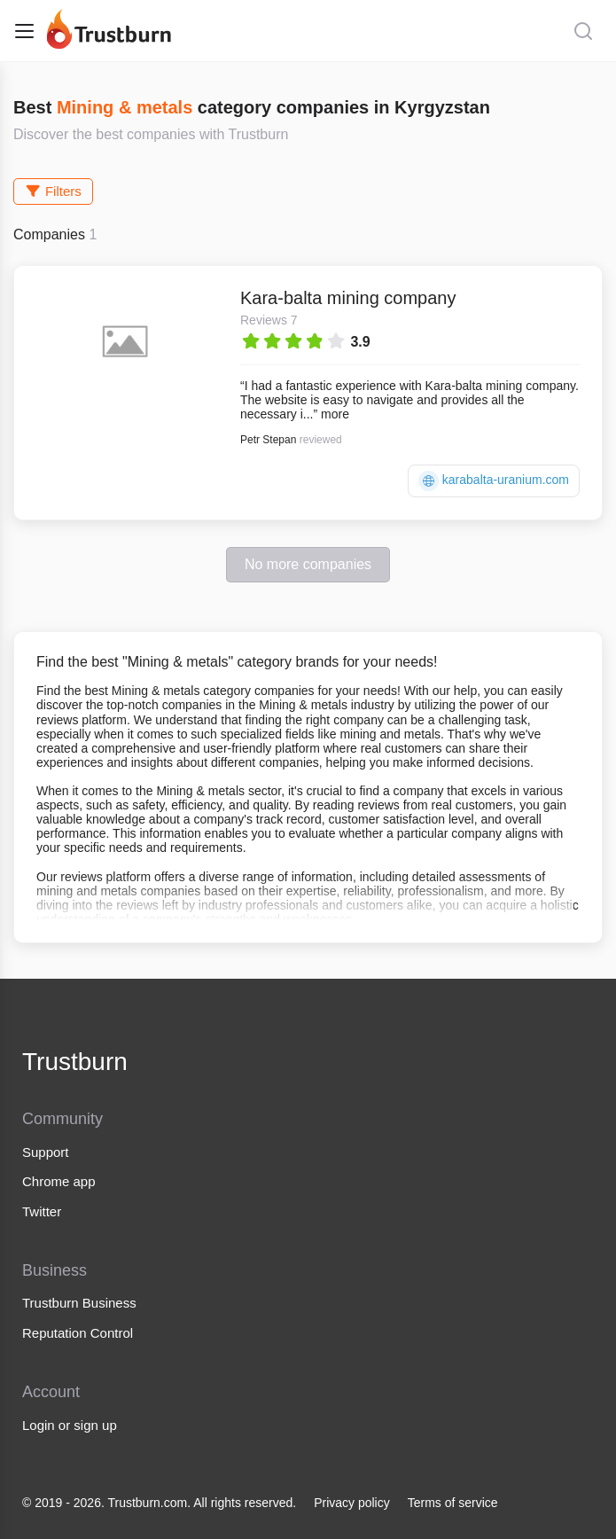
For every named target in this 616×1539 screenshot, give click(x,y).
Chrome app (59, 1181)
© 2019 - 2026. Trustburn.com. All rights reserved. (159, 1503)
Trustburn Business (79, 1302)
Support (45, 1152)
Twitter (41, 1211)
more (335, 414)
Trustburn (75, 1061)
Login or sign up (69, 1425)
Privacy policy (352, 1503)
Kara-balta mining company (348, 298)
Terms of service (453, 1503)
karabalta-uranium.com (493, 481)
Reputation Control (77, 1332)
